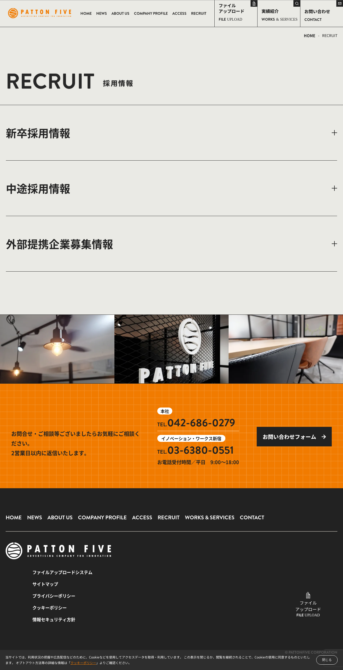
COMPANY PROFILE (102, 517)
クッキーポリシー (83, 662)
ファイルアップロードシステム (62, 572)
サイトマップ (45, 584)
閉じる (327, 660)
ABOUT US (60, 517)
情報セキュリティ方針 (53, 619)
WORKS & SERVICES (209, 517)
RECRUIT (169, 517)
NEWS (34, 517)
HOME (309, 35)
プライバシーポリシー (53, 596)
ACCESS (142, 517)
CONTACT (252, 517)
